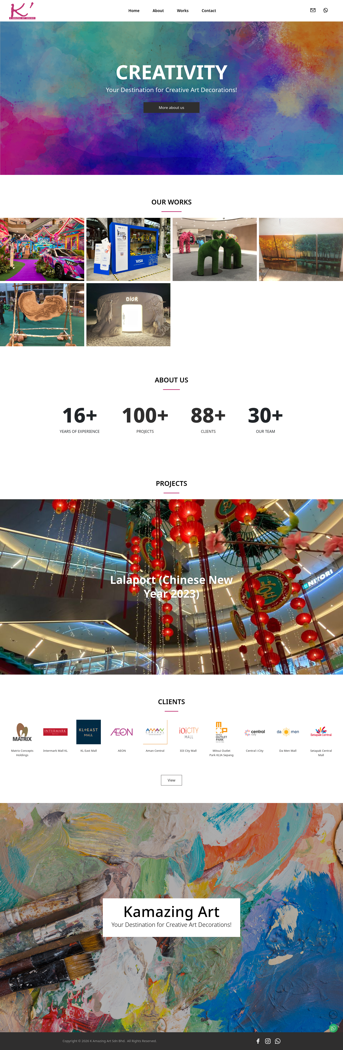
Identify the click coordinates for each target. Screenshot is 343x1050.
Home (134, 10)
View (171, 780)
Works (183, 10)
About (158, 10)
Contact (209, 10)
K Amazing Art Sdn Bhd (107, 1041)
